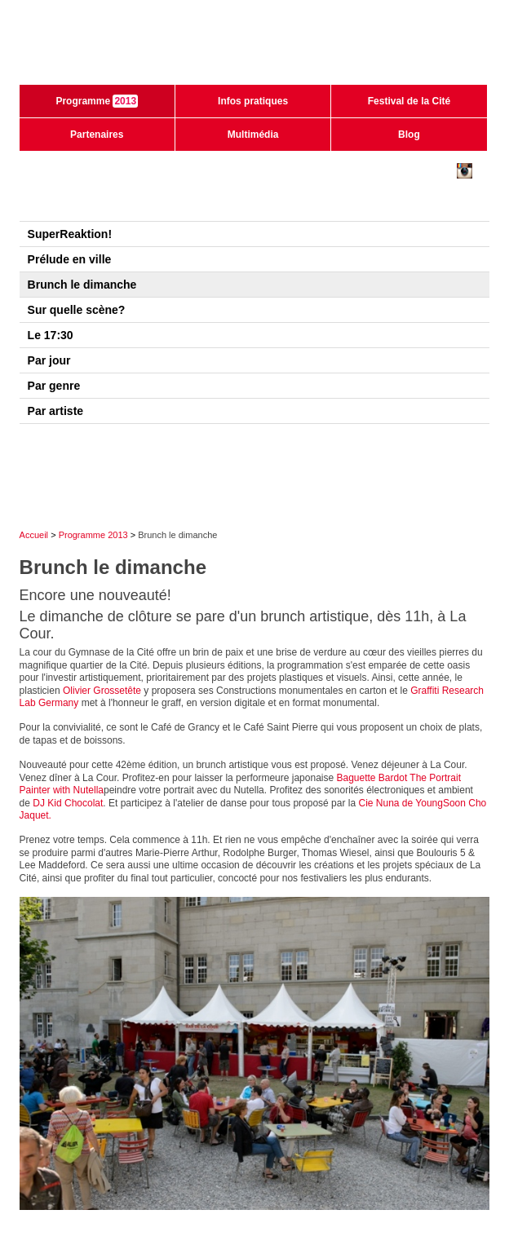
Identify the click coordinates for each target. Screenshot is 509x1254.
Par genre (54, 385)
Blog (409, 134)
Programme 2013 (93, 535)
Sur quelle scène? (77, 309)
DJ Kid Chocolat (68, 803)
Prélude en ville (70, 259)
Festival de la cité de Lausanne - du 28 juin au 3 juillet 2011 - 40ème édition (255, 49)
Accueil (34, 535)
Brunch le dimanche (82, 284)
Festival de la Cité (409, 101)
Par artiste (55, 410)
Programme (96, 101)
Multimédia (253, 134)
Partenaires (96, 134)
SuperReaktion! (70, 234)
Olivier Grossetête (102, 690)
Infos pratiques (253, 101)
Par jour (49, 360)
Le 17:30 (50, 335)
